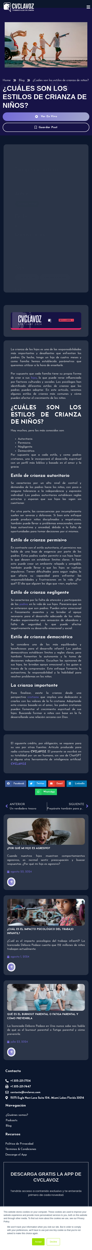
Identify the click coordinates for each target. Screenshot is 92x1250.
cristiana (33, 697)
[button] (15, 783)
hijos (34, 377)
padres (23, 604)
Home (7, 80)
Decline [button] (53, 1242)
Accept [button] (38, 1242)
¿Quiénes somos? (17, 1115)
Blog (22, 80)
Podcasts (11, 1120)
